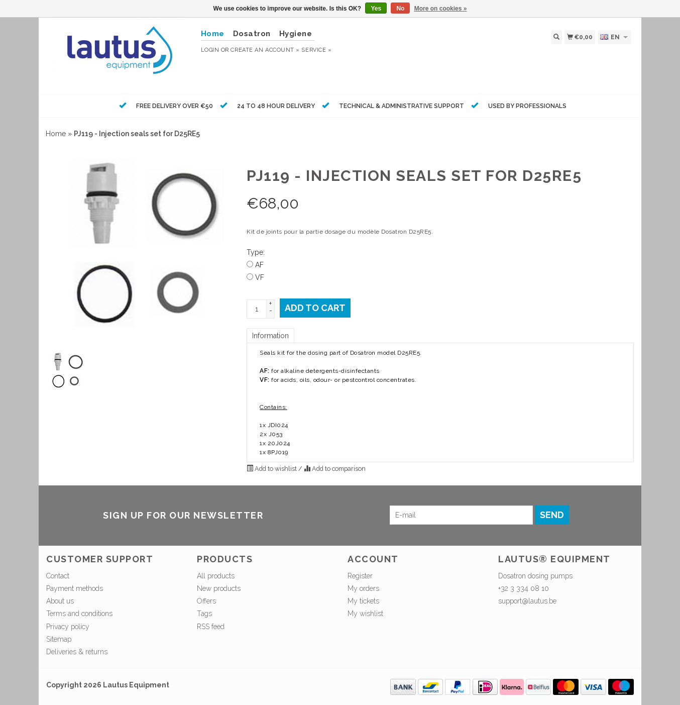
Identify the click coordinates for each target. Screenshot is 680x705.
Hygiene (295, 33)
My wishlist (365, 614)
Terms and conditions (79, 614)
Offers (206, 601)
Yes (376, 8)
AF (259, 265)
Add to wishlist (272, 468)
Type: (256, 252)
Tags (204, 614)
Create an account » (265, 50)
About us (60, 601)
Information (270, 336)
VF (259, 277)
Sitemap (58, 639)
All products (216, 576)
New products (219, 588)
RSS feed (210, 627)
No (400, 8)
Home (56, 134)
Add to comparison (335, 468)
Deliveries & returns (76, 652)
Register (360, 576)
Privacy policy (67, 627)
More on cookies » (440, 8)
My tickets (363, 601)
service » (316, 50)
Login (210, 50)
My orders (363, 588)
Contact (57, 576)
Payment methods (74, 588)
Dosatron (252, 33)
